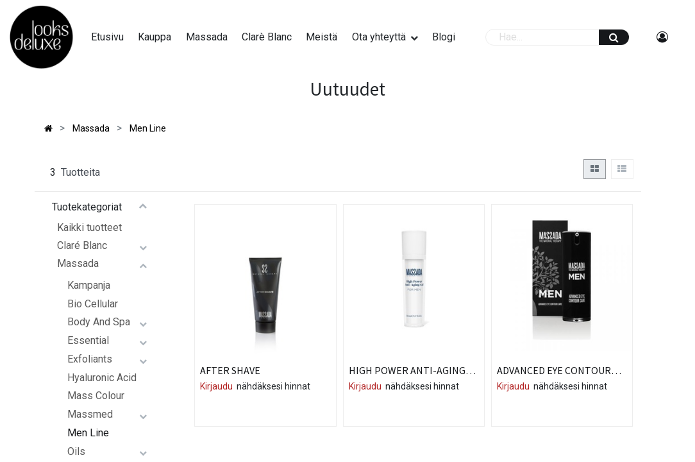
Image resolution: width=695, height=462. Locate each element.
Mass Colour (95, 395)
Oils (76, 451)
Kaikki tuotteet (89, 227)
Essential (88, 340)
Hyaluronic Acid (102, 378)
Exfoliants (89, 359)
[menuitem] (107, 37)
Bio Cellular (92, 304)
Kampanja (88, 285)
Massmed (90, 414)
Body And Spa (98, 322)
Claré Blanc (82, 245)
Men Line (88, 433)
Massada (78, 263)
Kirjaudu (216, 386)
